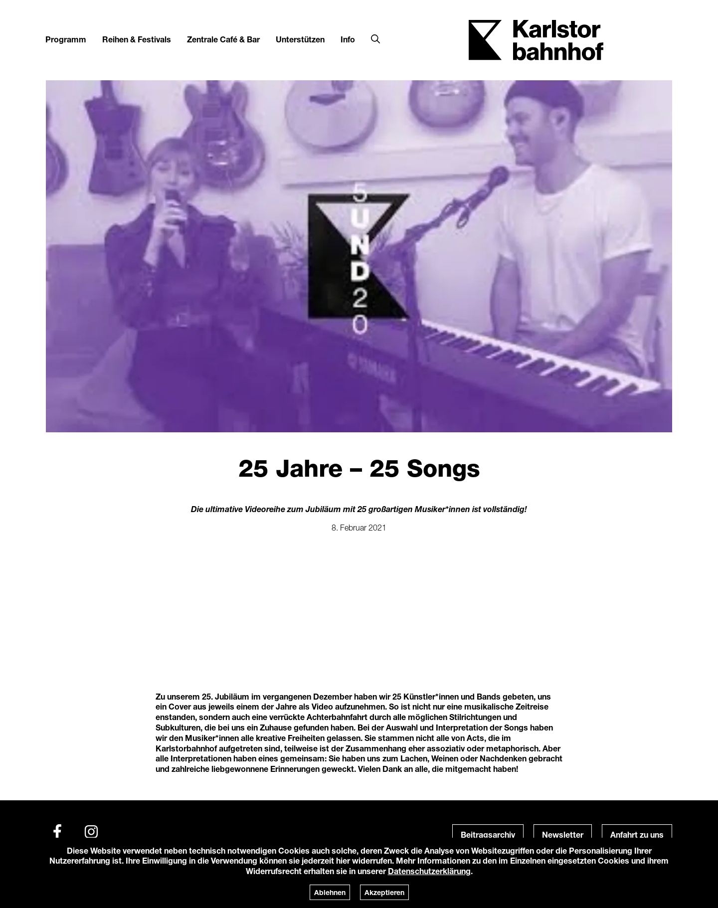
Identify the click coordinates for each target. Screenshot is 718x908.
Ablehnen (330, 892)
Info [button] (348, 39)
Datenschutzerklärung (429, 871)
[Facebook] (57, 831)
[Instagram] (91, 831)
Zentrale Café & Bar (223, 39)
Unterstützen (300, 39)
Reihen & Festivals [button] (136, 39)
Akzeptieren (384, 892)
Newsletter (562, 834)
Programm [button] (65, 39)
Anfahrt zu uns (637, 834)
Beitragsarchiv (488, 834)
